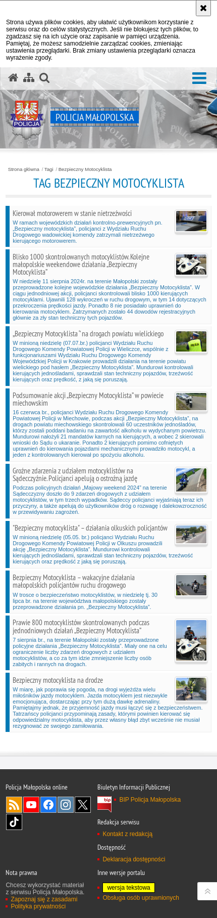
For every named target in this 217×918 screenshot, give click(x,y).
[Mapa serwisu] (28, 77)
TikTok (14, 822)
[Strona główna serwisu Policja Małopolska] (13, 77)
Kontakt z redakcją (127, 834)
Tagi (48, 169)
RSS (14, 805)
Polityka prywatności (38, 906)
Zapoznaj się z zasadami (44, 899)
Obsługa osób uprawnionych (140, 897)
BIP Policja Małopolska (150, 799)
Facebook (48, 805)
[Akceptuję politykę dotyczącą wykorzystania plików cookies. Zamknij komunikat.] (203, 8)
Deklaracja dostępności (133, 859)
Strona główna (23, 169)
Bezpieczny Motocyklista (85, 169)
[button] (199, 78)
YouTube (31, 805)
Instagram (66, 805)
